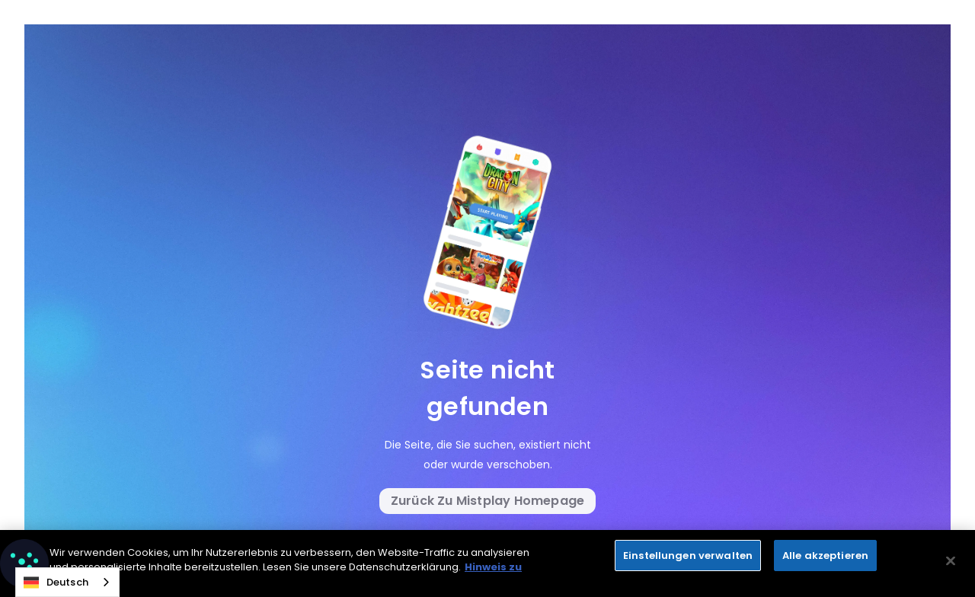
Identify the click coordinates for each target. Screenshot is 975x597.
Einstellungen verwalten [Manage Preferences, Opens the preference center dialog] (688, 558)
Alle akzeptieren (825, 558)
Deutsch (56, 582)
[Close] (950, 563)
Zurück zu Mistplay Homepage (487, 500)
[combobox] (67, 582)
